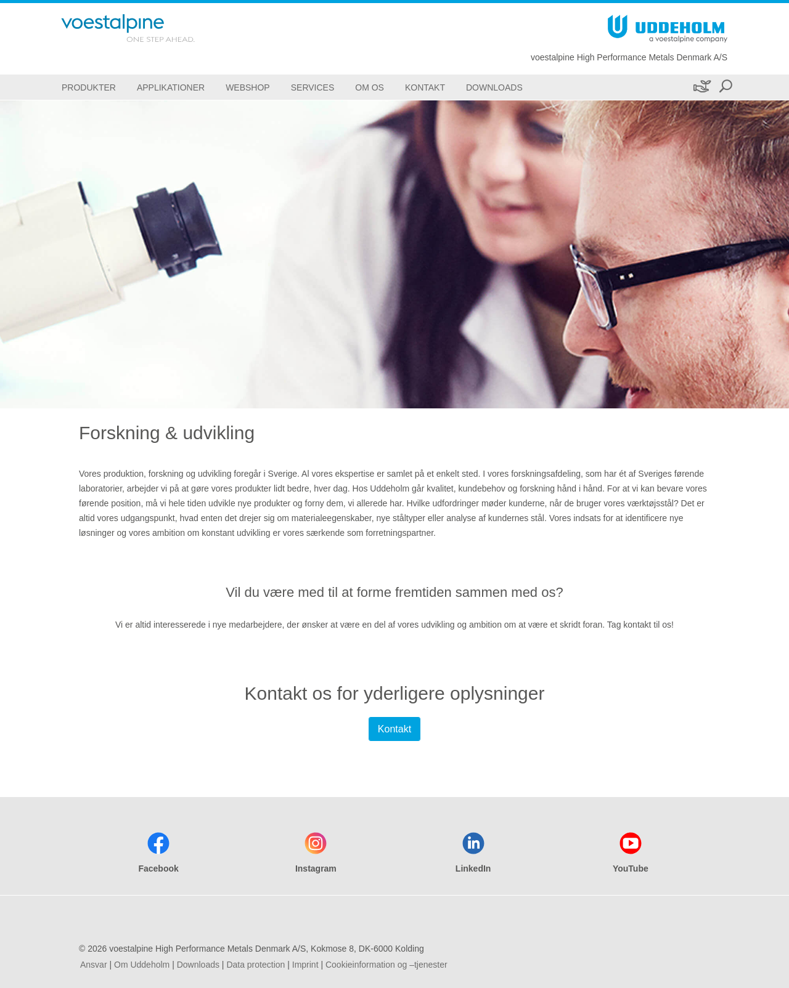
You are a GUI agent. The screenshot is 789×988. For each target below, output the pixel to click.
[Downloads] (494, 87)
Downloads (198, 965)
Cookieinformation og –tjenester (386, 965)
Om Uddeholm (142, 965)
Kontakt (394, 729)
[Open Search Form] (725, 87)
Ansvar (93, 965)
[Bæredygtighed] (701, 87)
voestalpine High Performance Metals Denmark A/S (629, 57)
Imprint (305, 965)
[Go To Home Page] (144, 28)
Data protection (255, 965)
